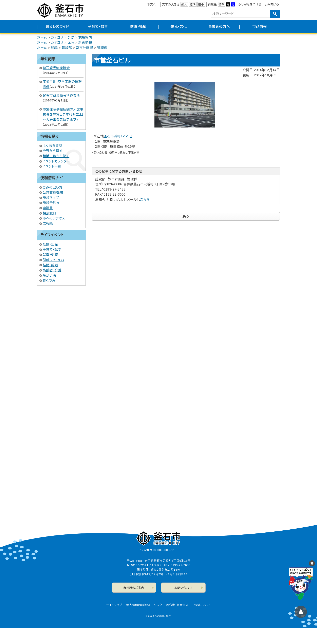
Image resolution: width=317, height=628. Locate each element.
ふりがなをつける (249, 4)
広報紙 (48, 223)
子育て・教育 (98, 26)
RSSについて (202, 605)
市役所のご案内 (133, 587)
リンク (158, 605)
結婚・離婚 (50, 265)
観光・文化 (179, 26)
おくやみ (49, 280)
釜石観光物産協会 (56, 68)
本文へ (151, 4)
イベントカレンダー (56, 161)
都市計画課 (84, 48)
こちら (145, 199)
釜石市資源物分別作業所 (61, 95)
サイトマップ (114, 605)
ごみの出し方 (52, 187)
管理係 (102, 48)
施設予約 (51, 202)
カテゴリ (57, 37)
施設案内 (85, 37)
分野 (71, 37)
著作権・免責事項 (177, 605)
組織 (54, 48)
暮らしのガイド (57, 26)
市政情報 (259, 26)
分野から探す (53, 151)
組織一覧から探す (56, 156)
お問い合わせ (183, 587)
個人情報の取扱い (138, 605)
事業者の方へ (219, 26)
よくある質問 (52, 146)
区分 (71, 42)
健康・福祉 (138, 26)
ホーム (42, 37)
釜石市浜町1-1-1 (118, 136)
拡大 (184, 4)
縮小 (201, 4)
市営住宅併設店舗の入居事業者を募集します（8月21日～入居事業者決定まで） (63, 114)
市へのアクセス (54, 218)
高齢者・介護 (52, 270)
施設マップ (51, 197)
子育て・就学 (52, 249)
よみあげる (271, 4)
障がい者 (49, 275)
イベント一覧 (52, 166)
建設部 (67, 48)
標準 (193, 4)
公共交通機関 (53, 192)
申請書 (48, 208)
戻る (186, 216)
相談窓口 (49, 213)
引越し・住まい (53, 260)
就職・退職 (50, 254)
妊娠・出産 (50, 244)
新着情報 (85, 42)
